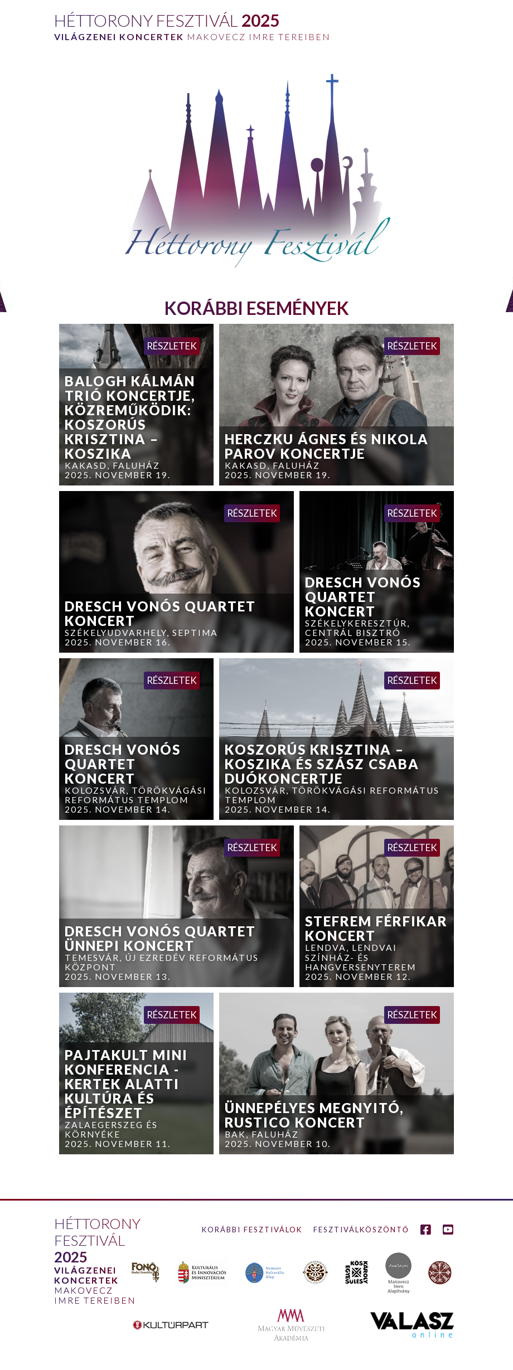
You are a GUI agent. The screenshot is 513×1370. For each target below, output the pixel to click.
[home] (192, 24)
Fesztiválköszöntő (361, 1229)
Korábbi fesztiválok (252, 1229)
